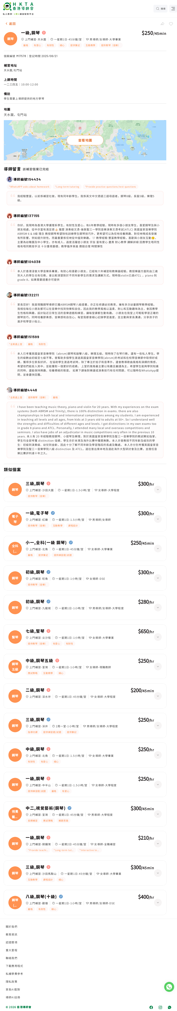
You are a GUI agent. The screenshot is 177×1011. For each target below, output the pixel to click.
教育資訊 (11, 934)
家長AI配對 (13, 989)
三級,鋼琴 (35, 483)
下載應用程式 (14, 966)
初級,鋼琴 (35, 572)
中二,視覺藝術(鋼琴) (46, 808)
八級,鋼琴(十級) (41, 896)
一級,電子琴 (37, 513)
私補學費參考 (14, 974)
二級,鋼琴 (35, 690)
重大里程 (11, 950)
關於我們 (11, 926)
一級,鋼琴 (30, 32)
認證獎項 (11, 942)
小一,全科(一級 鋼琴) (46, 542)
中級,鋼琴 (35, 749)
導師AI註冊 (13, 997)
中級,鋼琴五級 (39, 660)
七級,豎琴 (35, 631)
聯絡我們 (11, 958)
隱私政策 (11, 981)
